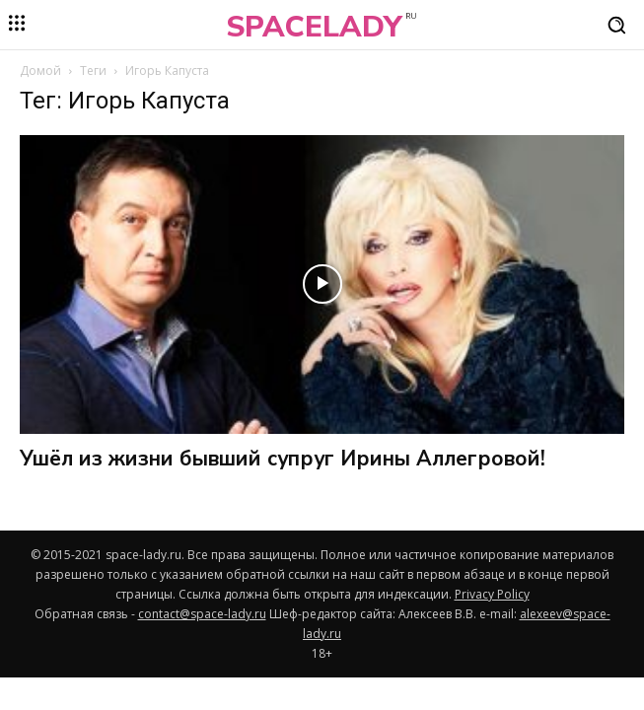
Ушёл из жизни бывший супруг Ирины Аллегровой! (282, 458)
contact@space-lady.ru (202, 613)
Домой (40, 70)
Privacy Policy (492, 594)
